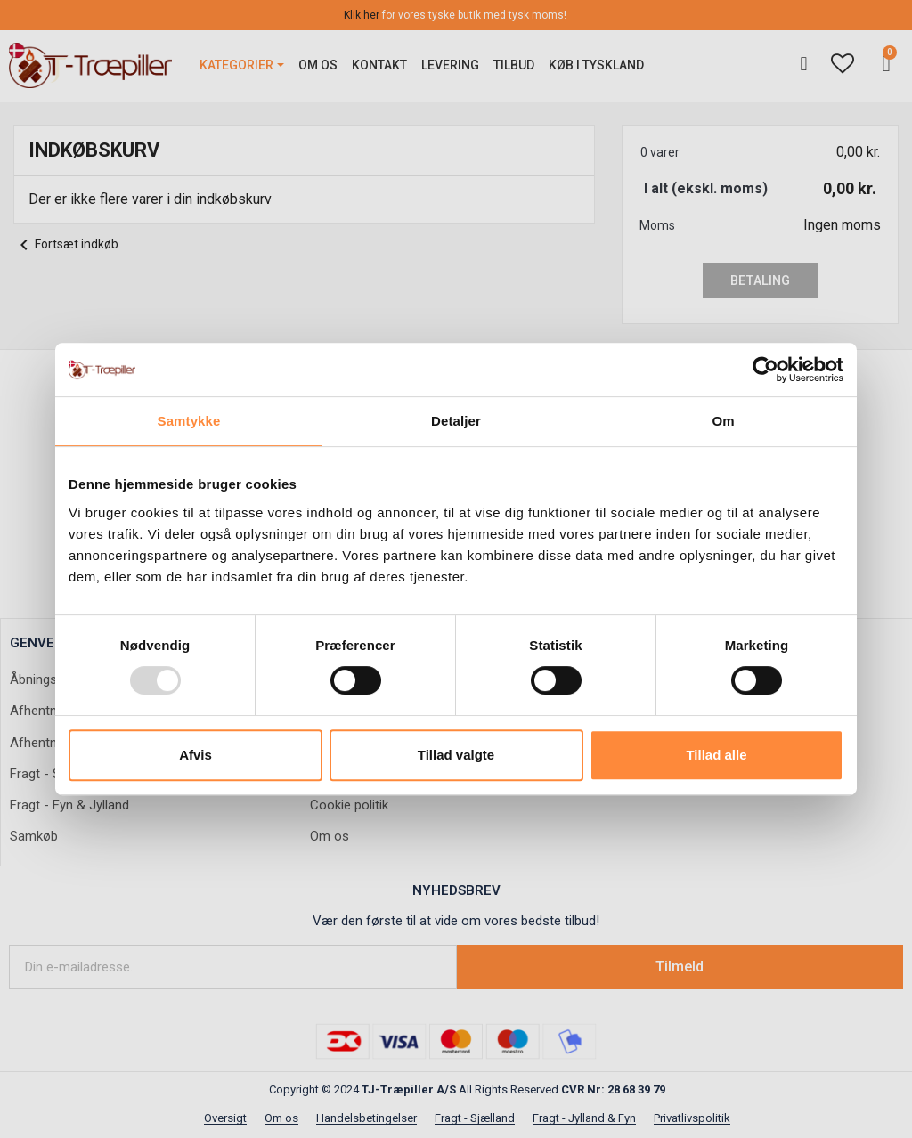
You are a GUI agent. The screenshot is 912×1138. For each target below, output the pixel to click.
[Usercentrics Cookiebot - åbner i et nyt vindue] (765, 369)
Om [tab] (723, 420)
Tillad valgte (456, 754)
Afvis (195, 754)
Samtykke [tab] (189, 420)
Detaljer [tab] (456, 420)
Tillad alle (716, 754)
